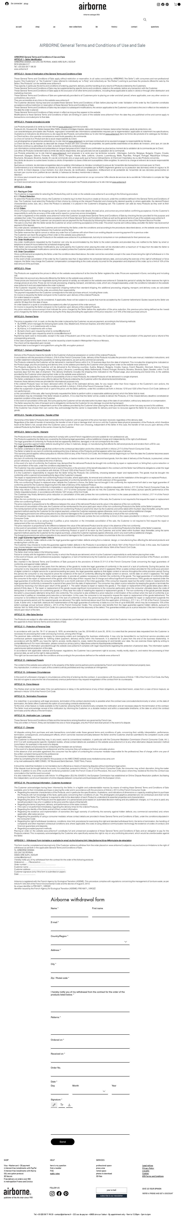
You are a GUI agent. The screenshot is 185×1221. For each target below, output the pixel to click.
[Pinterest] (167, 4)
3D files (99, 1176)
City (53, 964)
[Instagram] (159, 4)
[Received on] (89, 1059)
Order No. (56, 1067)
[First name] (110, 914)
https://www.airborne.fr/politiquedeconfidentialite (102, 643)
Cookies (145, 1174)
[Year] (120, 1091)
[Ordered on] (89, 1045)
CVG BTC (145, 1171)
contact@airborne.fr (61, 331)
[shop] (27, 3)
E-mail (55, 922)
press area (100, 1168)
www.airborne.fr (54, 83)
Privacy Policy (148, 1168)
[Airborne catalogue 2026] (91, 15)
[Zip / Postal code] (89, 983)
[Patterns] (90, 1027)
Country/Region (59, 936)
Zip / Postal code (60, 978)
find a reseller (55, 1168)
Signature (56, 1099)
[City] (89, 970)
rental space (101, 1171)
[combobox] (90, 942)
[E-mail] (89, 928)
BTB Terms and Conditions (153, 1176)
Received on (58, 1053)
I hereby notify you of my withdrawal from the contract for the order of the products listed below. (88, 993)
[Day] (59, 1091)
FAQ (51, 1171)
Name (54, 908)
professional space (103, 1166)
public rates (55, 1174)
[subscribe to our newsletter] (111, 1196)
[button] (177, 4)
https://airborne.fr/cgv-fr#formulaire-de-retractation (110, 840)
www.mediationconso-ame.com (101, 758)
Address (56, 950)
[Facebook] (163, 4)
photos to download (104, 1174)
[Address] (89, 956)
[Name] (68, 914)
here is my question (58, 1166)
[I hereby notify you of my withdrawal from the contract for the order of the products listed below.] (90, 1004)
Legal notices (147, 1166)
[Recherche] (144, 19)
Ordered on (57, 1040)
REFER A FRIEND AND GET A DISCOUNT (157, 1194)
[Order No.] (89, 1073)
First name (97, 908)
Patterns (56, 1017)
